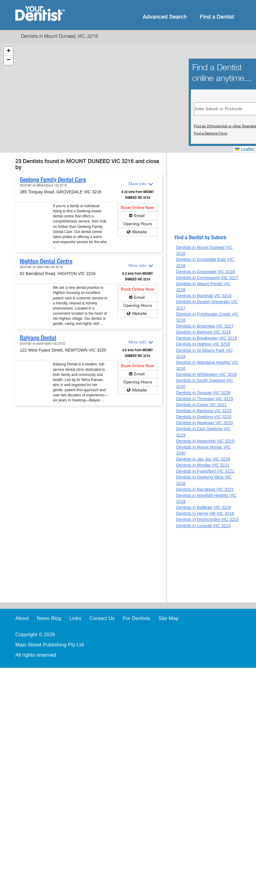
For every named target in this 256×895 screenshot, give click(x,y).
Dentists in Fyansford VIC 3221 (205, 471)
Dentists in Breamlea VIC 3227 (204, 326)
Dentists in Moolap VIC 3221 (202, 465)
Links (75, 618)
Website (139, 231)
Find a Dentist (217, 17)
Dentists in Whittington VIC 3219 (206, 374)
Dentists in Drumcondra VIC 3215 (207, 519)
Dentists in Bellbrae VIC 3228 (203, 507)
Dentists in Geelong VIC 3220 (203, 416)
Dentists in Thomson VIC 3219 (204, 398)
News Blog (49, 618)
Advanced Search (165, 17)
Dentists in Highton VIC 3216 (203, 344)
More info (137, 183)
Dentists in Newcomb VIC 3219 (205, 441)
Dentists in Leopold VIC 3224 (203, 525)
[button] (8, 51)
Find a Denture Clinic (210, 133)
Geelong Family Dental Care (53, 179)
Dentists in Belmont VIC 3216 (203, 332)
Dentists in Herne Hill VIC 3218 (205, 513)
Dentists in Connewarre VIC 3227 (207, 277)
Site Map (168, 618)
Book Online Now (137, 207)
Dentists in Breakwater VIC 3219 (206, 338)
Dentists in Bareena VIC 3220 (203, 410)
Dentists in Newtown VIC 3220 (204, 422)
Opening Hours (137, 223)
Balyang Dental (38, 337)
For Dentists (136, 618)
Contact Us (101, 618)
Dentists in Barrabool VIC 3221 (205, 489)
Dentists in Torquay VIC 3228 (203, 392)
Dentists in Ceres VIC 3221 (201, 404)
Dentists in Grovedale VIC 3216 (205, 271)
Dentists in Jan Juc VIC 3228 (203, 459)
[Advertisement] (203, 196)
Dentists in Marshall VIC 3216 (203, 295)
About (22, 618)
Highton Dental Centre (46, 261)
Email (139, 215)
